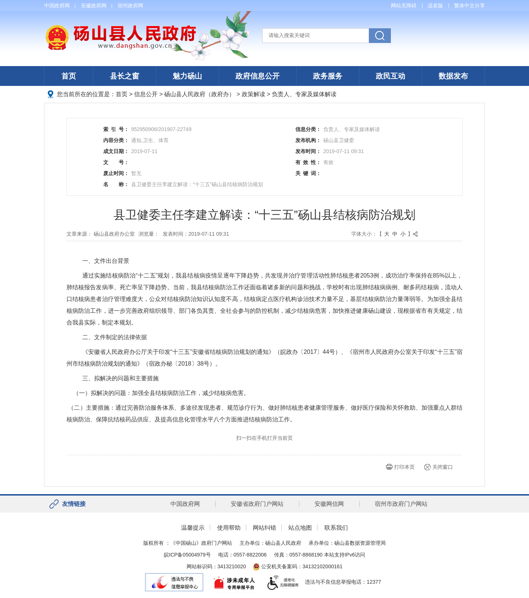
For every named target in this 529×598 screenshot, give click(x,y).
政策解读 (253, 94)
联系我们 (336, 528)
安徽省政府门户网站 (257, 504)
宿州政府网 (130, 5)
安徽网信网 (329, 504)
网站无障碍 (404, 5)
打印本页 (404, 467)
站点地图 (300, 528)
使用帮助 (229, 528)
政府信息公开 (257, 76)
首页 (68, 76)
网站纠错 (264, 528)
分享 (480, 5)
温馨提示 (193, 528)
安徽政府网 (94, 5)
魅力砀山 (187, 76)
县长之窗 (124, 76)
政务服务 (327, 76)
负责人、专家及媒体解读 (304, 94)
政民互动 (390, 76)
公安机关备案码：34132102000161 (297, 566)
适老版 (435, 5)
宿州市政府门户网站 (401, 504)
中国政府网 (57, 5)
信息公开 (146, 94)
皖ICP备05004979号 (187, 555)
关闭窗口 (442, 467)
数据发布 (453, 76)
